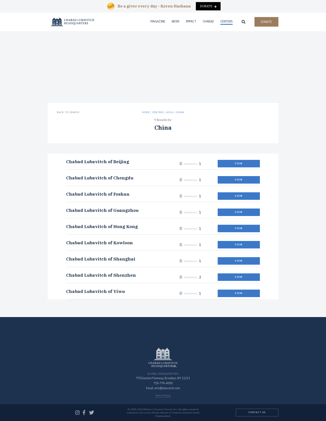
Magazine (158, 21)
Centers (226, 21)
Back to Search (68, 112)
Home (145, 112)
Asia (170, 112)
